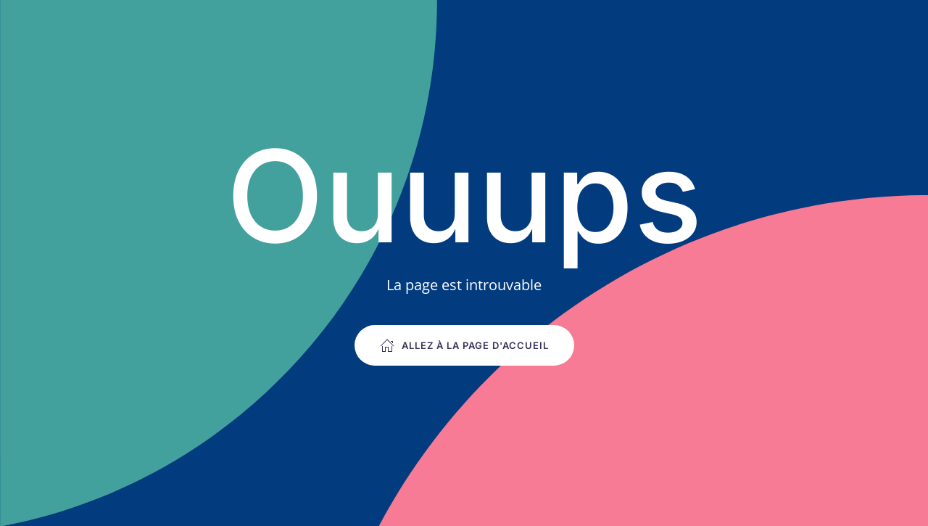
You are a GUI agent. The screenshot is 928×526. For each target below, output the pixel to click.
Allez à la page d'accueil (464, 345)
